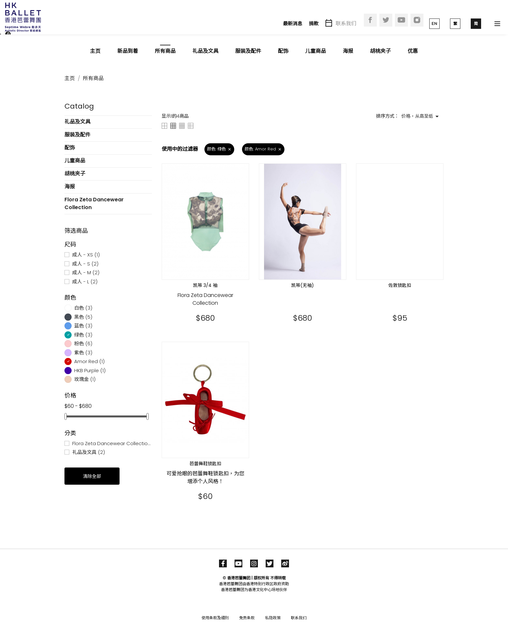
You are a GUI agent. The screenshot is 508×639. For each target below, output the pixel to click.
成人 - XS (86, 254)
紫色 (83, 352)
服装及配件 (248, 51)
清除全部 (92, 476)
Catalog (79, 106)
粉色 (83, 343)
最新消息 (292, 23)
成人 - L (85, 281)
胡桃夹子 (380, 51)
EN (434, 23)
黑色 (83, 317)
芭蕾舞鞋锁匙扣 (205, 463)
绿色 (83, 334)
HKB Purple (90, 370)
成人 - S (85, 263)
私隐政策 (273, 618)
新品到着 (127, 51)
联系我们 (346, 23)
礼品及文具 (205, 51)
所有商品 (165, 51)
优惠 (413, 51)
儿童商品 (315, 51)
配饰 (283, 51)
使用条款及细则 (215, 618)
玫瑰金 (85, 379)
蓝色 (83, 325)
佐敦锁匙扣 (399, 285)
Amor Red (89, 361)
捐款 (313, 23)
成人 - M (85, 272)
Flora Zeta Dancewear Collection (94, 203)
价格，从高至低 (421, 116)
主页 (95, 51)
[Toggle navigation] (497, 24)
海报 (348, 51)
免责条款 (247, 618)
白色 (83, 307)
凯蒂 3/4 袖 (205, 285)
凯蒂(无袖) (302, 285)
